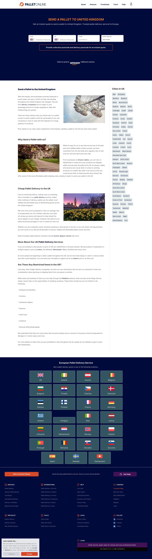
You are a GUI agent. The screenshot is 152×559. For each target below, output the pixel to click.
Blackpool (124, 98)
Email (80, 36)
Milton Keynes (126, 151)
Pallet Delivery (46, 242)
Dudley (123, 127)
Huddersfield (117, 139)
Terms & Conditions (83, 522)
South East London (118, 188)
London (39, 249)
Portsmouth (124, 175)
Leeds (115, 143)
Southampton (117, 196)
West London (117, 216)
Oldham (124, 167)
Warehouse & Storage (11, 506)
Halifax (121, 135)
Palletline (65, 278)
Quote (83, 4)
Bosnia (68, 236)
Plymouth (115, 175)
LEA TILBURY (103, 549)
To (55, 36)
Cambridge (116, 110)
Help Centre (81, 492)
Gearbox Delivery (10, 522)
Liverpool (115, 147)
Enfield (125, 131)
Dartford (123, 123)
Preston (115, 179)
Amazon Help (81, 502)
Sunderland (127, 200)
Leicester (121, 143)
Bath (114, 94)
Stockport (126, 196)
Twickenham (116, 208)
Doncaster (116, 127)
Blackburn (116, 98)
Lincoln (129, 143)
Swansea (115, 204)
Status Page (45, 519)
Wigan (125, 216)
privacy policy (32, 550)
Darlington (116, 123)
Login (115, 506)
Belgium (63, 236)
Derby (130, 123)
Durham (130, 127)
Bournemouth (123, 102)
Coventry (115, 118)
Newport (115, 159)
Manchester (57, 249)
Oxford (115, 171)
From (31, 36)
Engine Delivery (9, 519)
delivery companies (29, 105)
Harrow (128, 135)
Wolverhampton (117, 220)
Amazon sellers (83, 160)
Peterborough (123, 171)
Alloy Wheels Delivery (11, 526)
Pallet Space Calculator (48, 526)
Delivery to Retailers (11, 502)
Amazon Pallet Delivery (12, 492)
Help (124, 4)
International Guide (83, 495)
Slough (124, 183)
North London (124, 159)
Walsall (115, 212)
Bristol (130, 106)
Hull (124, 139)
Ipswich (130, 139)
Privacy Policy (81, 519)
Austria (56, 236)
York (126, 220)
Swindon (123, 204)
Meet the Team (118, 492)
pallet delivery (39, 197)
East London (116, 131)
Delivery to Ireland (48, 492)
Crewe (123, 118)
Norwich (129, 163)
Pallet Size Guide (46, 522)
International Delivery (11, 499)
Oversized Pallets (82, 506)
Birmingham (121, 94)
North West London (119, 163)
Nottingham (116, 167)
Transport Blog (118, 488)
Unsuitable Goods (82, 526)
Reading (122, 179)
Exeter (115, 135)
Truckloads (104, 4)
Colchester (123, 114)
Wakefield (125, 208)
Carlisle (130, 110)
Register (116, 502)
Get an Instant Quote (21, 474)
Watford (121, 212)
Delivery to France (48, 495)
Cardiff (124, 110)
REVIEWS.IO (121, 549)
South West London (119, 192)
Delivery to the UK (48, 488)
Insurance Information (84, 499)
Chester (115, 114)
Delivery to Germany (49, 499)
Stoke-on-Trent (117, 200)
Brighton (123, 106)
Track (115, 4)
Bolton (115, 102)
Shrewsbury (116, 183)
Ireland (75, 258)
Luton (129, 147)
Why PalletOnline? (119, 495)
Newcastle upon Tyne (119, 155)
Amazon (93, 4)
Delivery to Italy (48, 506)
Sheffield (130, 179)
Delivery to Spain (48, 502)
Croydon (129, 118)
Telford (130, 204)
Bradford (115, 106)
